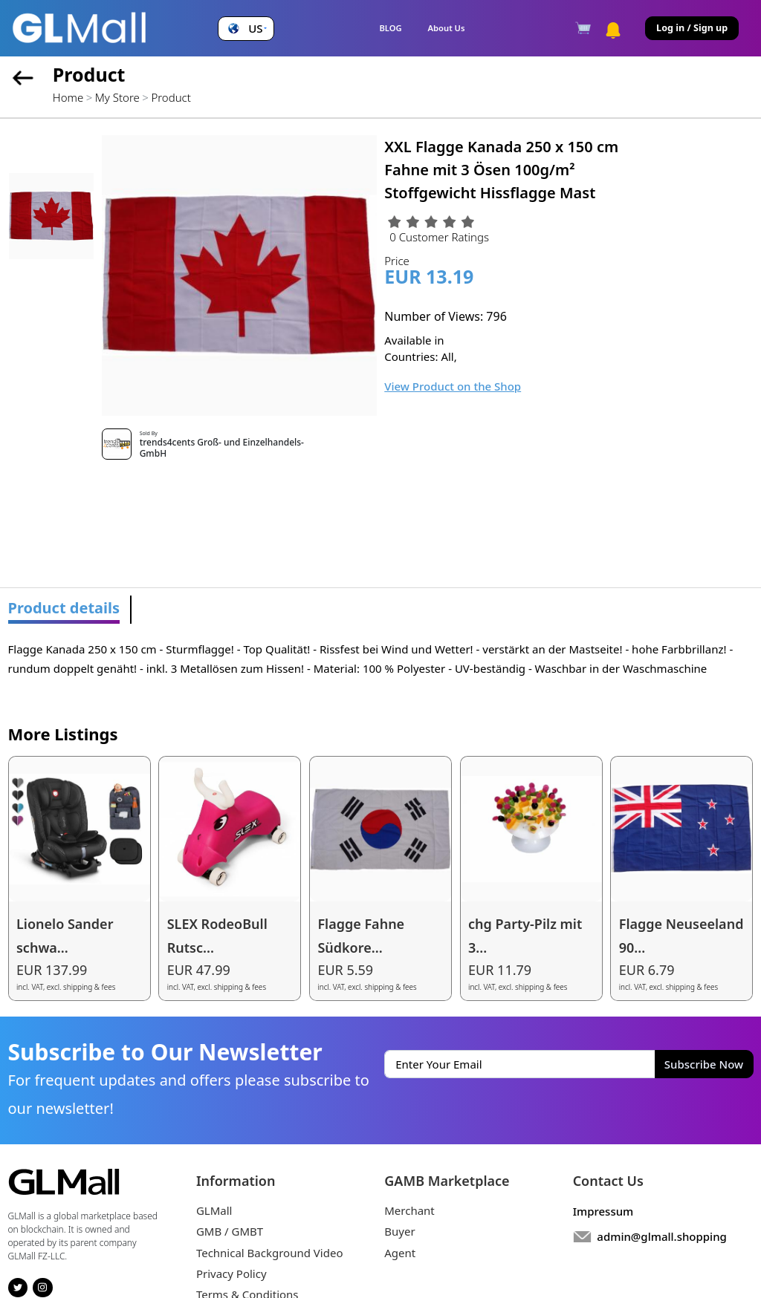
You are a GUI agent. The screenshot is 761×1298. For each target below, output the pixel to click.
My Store (117, 97)
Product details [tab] (64, 608)
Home (68, 97)
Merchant (409, 1210)
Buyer (399, 1231)
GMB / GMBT (229, 1231)
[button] (245, 28)
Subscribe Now (703, 1064)
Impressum (603, 1211)
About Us (446, 27)
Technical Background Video (269, 1252)
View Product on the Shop (452, 386)
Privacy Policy (231, 1273)
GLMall (214, 1210)
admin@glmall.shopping (662, 1236)
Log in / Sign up (692, 28)
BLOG (390, 27)
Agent (399, 1252)
